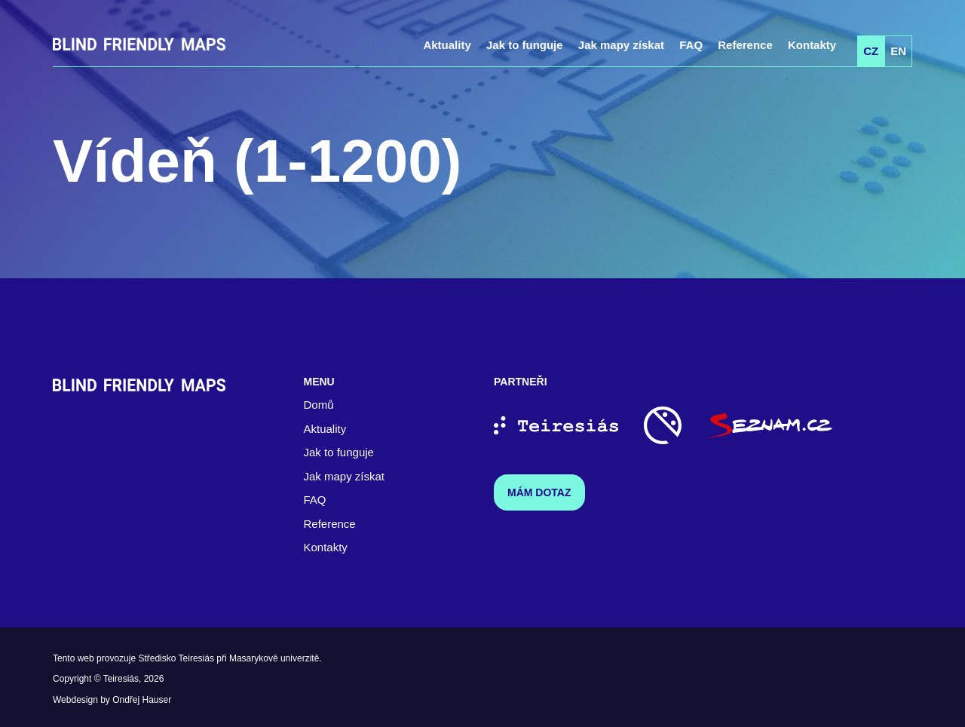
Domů (319, 404)
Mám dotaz (539, 492)
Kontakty (812, 44)
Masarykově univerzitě (274, 658)
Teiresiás (121, 678)
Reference (745, 44)
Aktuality (446, 44)
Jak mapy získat (621, 44)
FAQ (691, 44)
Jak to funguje (524, 44)
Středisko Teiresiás (176, 658)
